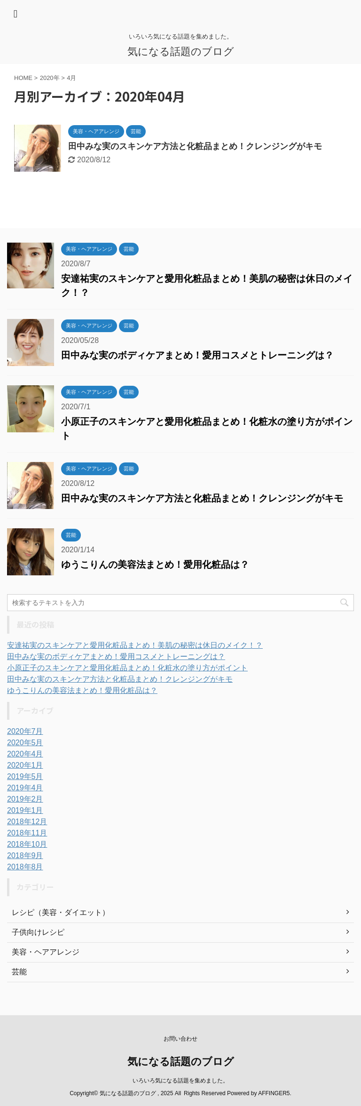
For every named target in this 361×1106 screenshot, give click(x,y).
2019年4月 (25, 788)
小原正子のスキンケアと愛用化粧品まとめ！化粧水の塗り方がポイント (127, 668)
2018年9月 (25, 855)
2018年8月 (25, 867)
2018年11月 (27, 833)
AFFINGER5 (274, 1093)
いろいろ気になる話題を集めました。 (180, 1080)
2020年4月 (25, 754)
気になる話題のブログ (180, 51)
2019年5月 (25, 776)
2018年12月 (27, 822)
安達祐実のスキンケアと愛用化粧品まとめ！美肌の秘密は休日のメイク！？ (135, 645)
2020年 (50, 77)
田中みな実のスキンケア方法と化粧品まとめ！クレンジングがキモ (195, 146)
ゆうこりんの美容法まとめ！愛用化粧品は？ (155, 564)
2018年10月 (27, 844)
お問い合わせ (180, 1038)
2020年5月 (25, 743)
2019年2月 (25, 799)
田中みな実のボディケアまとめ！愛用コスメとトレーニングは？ (197, 355)
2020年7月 (25, 731)
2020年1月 (25, 765)
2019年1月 (25, 810)
